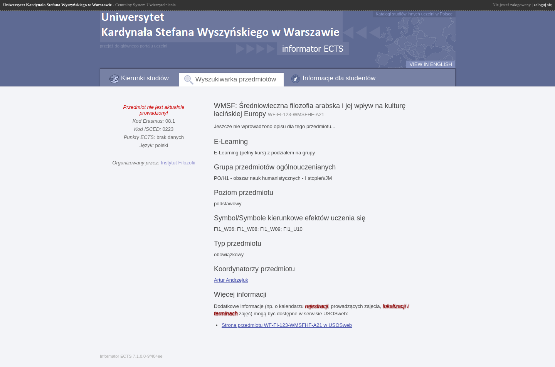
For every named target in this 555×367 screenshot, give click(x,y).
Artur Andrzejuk (231, 280)
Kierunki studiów (145, 78)
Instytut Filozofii (178, 163)
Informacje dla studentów (339, 78)
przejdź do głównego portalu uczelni (133, 46)
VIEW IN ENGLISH (430, 64)
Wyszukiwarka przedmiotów (235, 79)
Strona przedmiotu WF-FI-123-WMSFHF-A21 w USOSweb (287, 325)
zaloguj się (543, 4)
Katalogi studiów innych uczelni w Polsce (414, 14)
